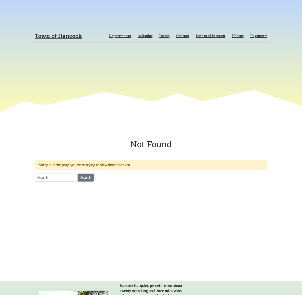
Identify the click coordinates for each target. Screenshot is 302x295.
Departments (120, 36)
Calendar (145, 36)
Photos (237, 36)
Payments (258, 36)
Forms (164, 36)
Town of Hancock (58, 36)
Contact (182, 36)
